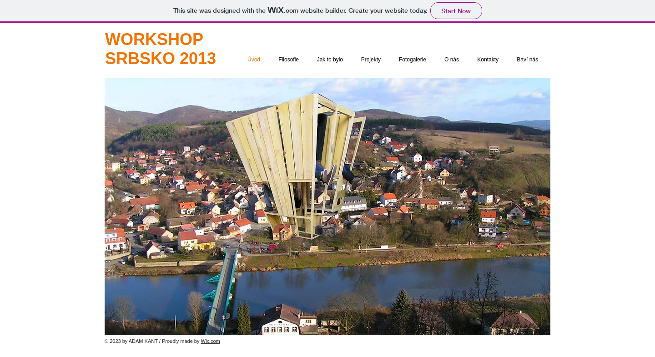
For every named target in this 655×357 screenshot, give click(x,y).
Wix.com (210, 341)
